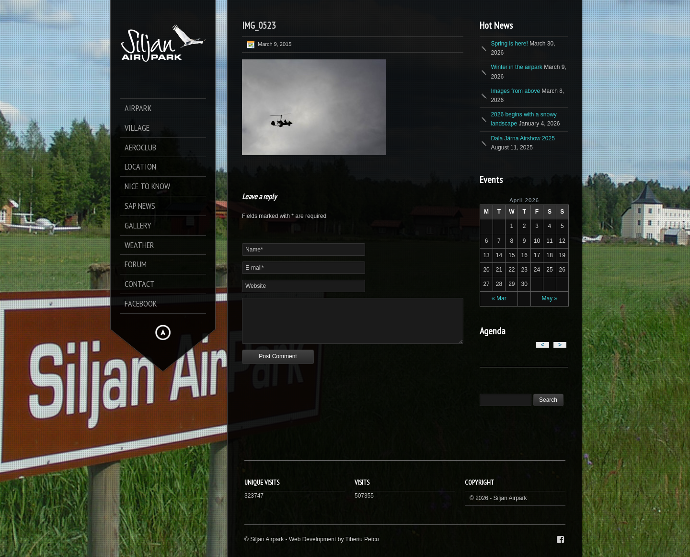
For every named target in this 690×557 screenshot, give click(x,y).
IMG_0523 (259, 25)
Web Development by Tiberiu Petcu (334, 539)
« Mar (499, 298)
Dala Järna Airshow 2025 (522, 138)
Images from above (515, 91)
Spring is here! (509, 43)
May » (550, 298)
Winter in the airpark (516, 67)
